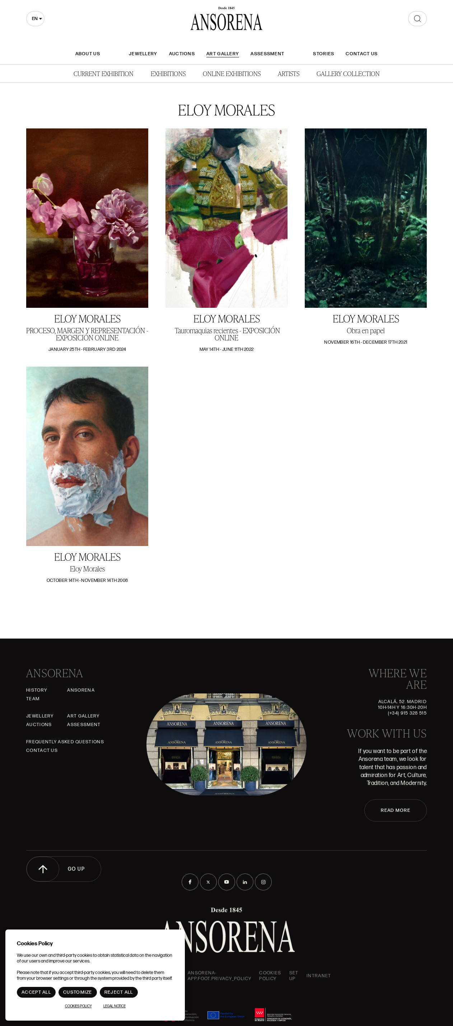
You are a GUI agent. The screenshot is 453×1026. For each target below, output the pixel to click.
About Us (87, 54)
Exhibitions (168, 73)
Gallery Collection (348, 73)
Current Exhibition (104, 73)
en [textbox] (35, 19)
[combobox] (35, 19)
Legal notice (114, 1006)
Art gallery (222, 54)
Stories (323, 54)
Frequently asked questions (65, 742)
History (36, 690)
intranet (319, 976)
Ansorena (80, 690)
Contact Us (362, 54)
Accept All (36, 992)
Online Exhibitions (232, 73)
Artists (288, 73)
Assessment (267, 54)
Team (32, 699)
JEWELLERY (143, 54)
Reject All (118, 992)
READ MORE (395, 810)
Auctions (182, 54)
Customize (77, 992)
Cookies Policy (270, 976)
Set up (294, 976)
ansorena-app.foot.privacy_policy (219, 976)
